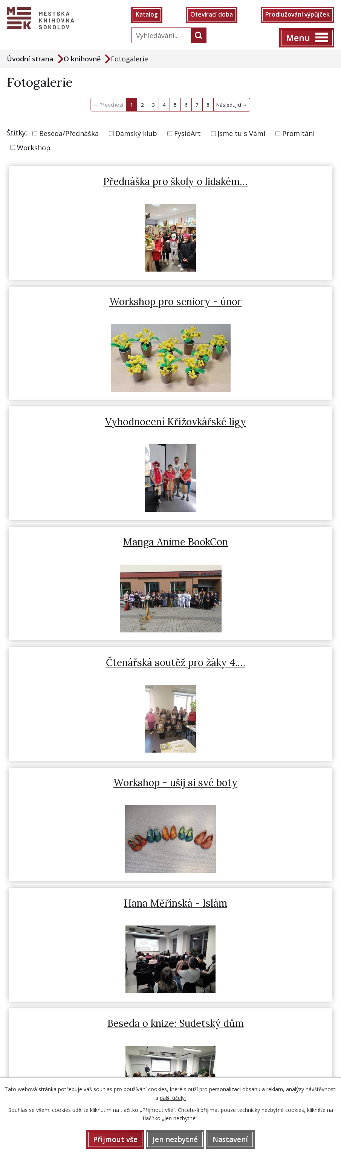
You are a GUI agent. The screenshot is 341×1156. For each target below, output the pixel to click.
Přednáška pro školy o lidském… (93, 182)
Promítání (298, 133)
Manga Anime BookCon (257, 302)
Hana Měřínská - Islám (93, 543)
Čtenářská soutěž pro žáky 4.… (93, 422)
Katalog (147, 15)
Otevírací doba (211, 15)
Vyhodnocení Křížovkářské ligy (93, 302)
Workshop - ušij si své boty (257, 422)
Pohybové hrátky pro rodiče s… (94, 663)
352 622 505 (39, 866)
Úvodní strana (30, 59)
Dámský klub (136, 133)
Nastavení (231, 1139)
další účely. (173, 1097)
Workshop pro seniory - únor (257, 182)
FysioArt (187, 133)
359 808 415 (75, 866)
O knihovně (82, 59)
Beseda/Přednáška (69, 133)
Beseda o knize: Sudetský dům (257, 543)
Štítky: (17, 132)
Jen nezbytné (175, 1139)
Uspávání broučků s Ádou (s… (257, 663)
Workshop (33, 148)
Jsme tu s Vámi (241, 133)
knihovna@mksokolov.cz (57, 881)
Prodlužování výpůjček (296, 15)
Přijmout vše (114, 1139)
